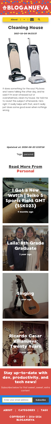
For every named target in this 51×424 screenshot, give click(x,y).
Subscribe (41, 400)
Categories (26, 410)
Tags (44, 410)
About (14, 19)
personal (28, 154)
